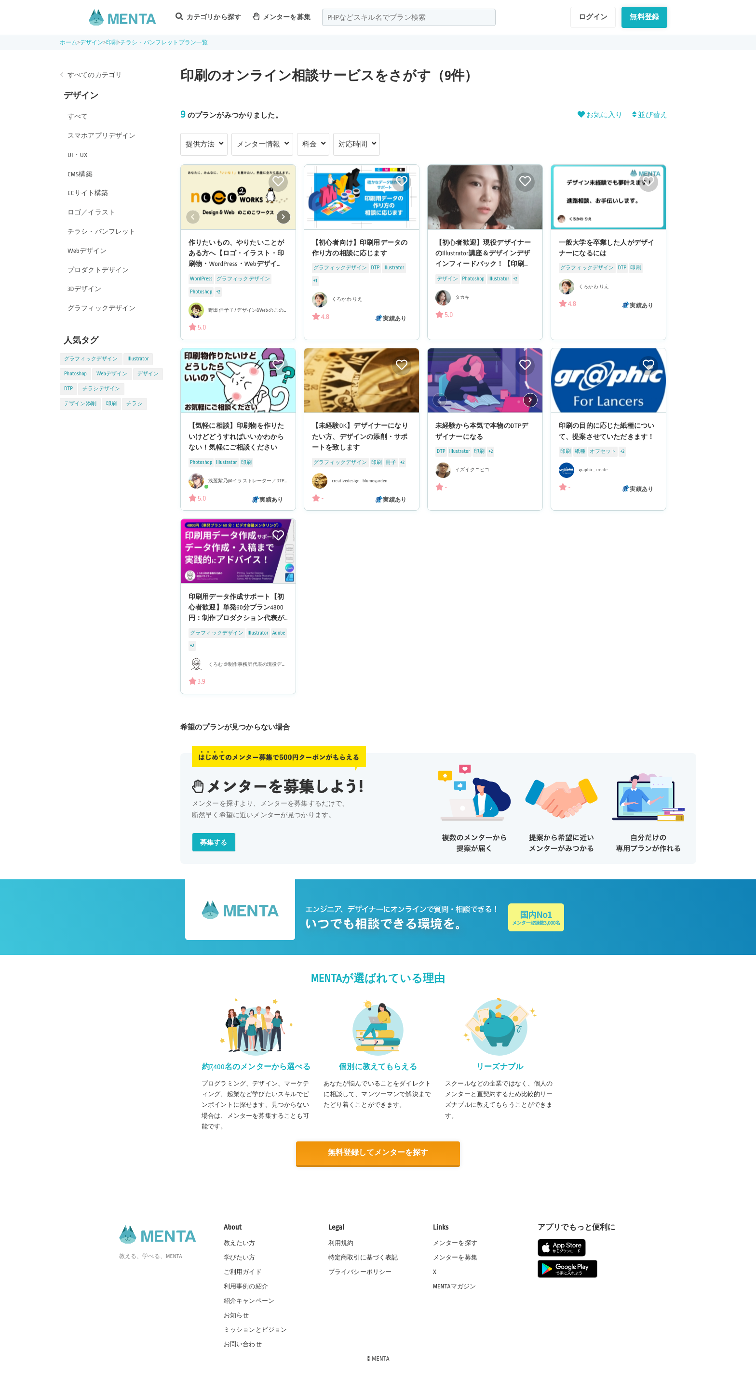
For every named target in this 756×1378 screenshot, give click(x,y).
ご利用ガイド (243, 1271)
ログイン (593, 17)
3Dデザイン (84, 288)
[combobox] (409, 17)
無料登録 (644, 17)
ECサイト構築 (88, 193)
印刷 (112, 43)
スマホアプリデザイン (102, 135)
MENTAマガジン (454, 1285)
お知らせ (236, 1315)
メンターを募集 (281, 17)
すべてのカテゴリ (95, 75)
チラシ (134, 404)
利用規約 (341, 1242)
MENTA (381, 1358)
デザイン (92, 43)
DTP (68, 389)
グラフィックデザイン (102, 308)
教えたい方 (240, 1242)
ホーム (68, 43)
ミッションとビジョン (255, 1329)
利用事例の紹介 (246, 1285)
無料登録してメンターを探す (378, 1153)
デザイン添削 (80, 404)
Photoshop (75, 374)
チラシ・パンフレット (102, 231)
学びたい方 (240, 1256)
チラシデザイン (101, 389)
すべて (78, 116)
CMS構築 (80, 174)
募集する (214, 842)
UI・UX (77, 155)
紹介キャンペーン (249, 1300)
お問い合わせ (243, 1343)
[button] (283, 217)
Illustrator (138, 359)
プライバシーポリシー (360, 1271)
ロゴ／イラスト (91, 212)
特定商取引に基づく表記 (363, 1256)
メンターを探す (455, 1242)
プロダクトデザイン (98, 270)
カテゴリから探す (208, 17)
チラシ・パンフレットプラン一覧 (164, 43)
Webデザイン (87, 250)
